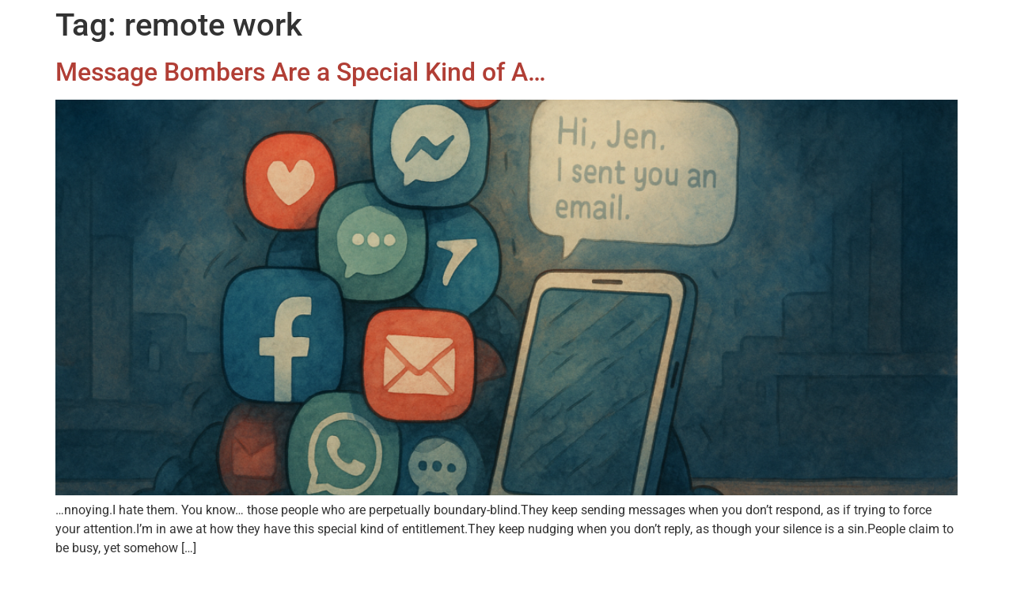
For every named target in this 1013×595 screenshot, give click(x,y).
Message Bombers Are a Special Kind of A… (300, 72)
